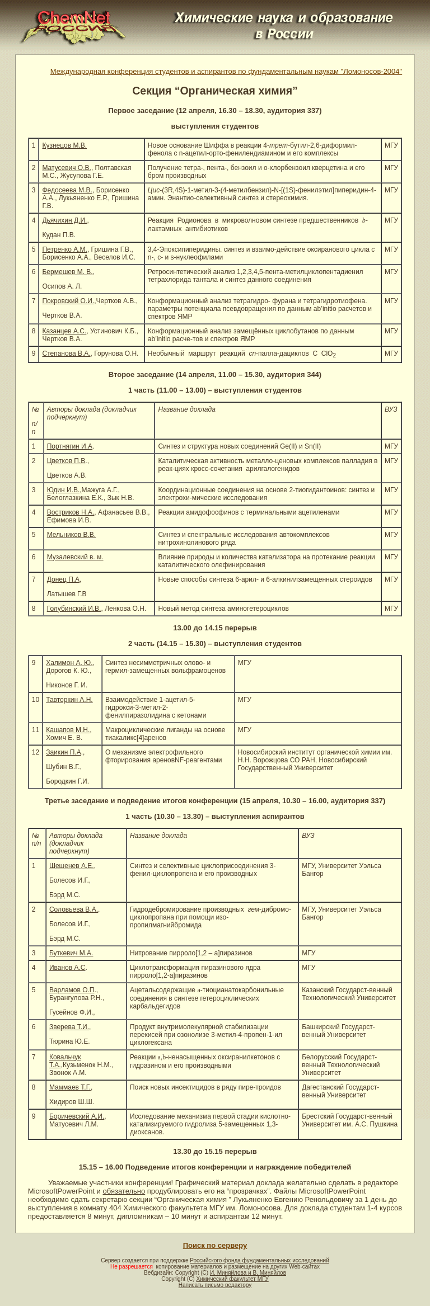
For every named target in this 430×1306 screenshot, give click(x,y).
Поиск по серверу (215, 1245)
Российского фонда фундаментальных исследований (259, 1260)
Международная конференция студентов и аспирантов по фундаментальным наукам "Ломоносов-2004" (226, 71)
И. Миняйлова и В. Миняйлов (248, 1273)
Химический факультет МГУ (232, 1279)
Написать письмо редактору (215, 1285)
